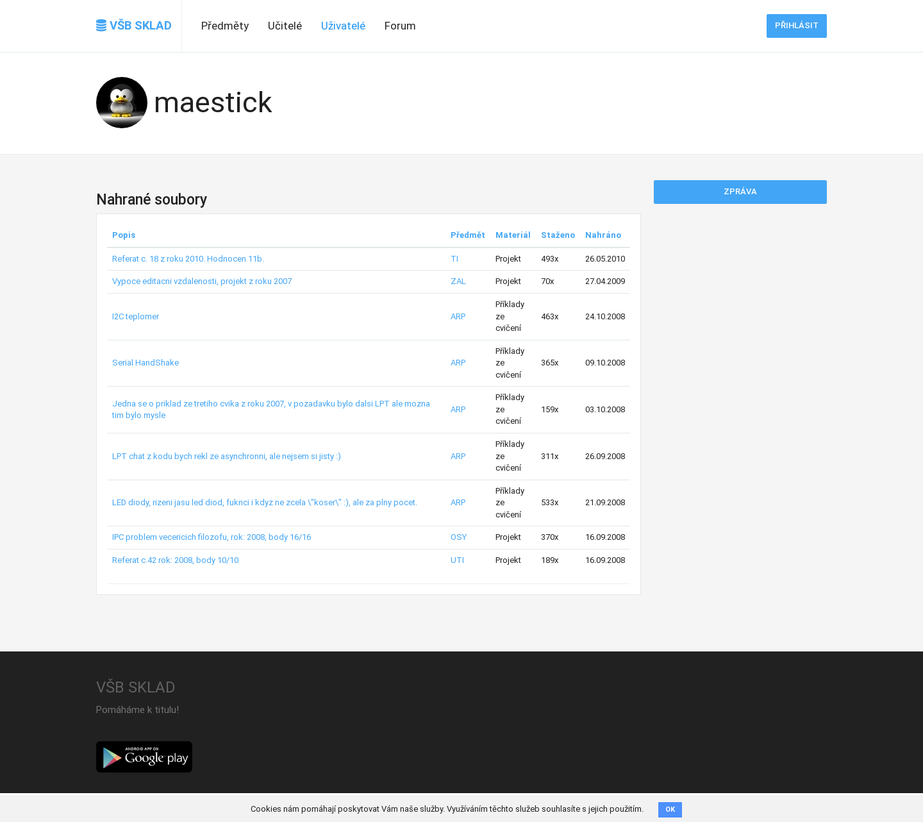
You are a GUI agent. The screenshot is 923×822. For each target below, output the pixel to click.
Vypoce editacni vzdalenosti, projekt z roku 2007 (202, 281)
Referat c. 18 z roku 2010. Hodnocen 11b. (188, 259)
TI (454, 259)
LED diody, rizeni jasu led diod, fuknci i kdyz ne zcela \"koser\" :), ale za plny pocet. (264, 502)
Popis (123, 235)
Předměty (225, 25)
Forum (400, 25)
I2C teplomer (135, 316)
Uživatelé (343, 25)
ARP (458, 316)
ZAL (458, 281)
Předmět (468, 235)
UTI (457, 560)
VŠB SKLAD (134, 26)
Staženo (558, 235)
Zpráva (740, 191)
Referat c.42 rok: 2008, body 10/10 (175, 560)
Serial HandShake (145, 362)
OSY (459, 537)
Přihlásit (797, 25)
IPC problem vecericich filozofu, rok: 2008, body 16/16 (211, 537)
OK (670, 809)
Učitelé (285, 25)
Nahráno (603, 235)
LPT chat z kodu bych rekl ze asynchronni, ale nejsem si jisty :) (226, 456)
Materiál (513, 235)
